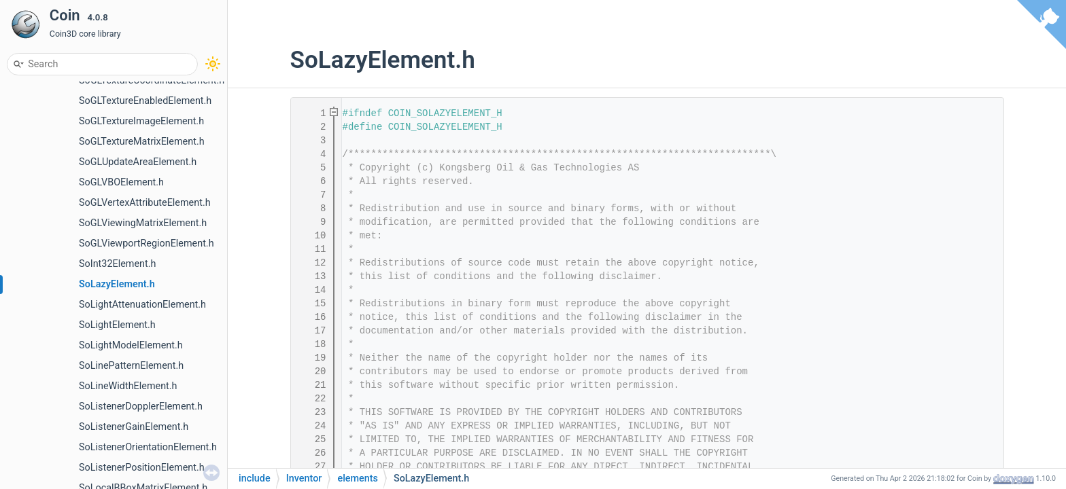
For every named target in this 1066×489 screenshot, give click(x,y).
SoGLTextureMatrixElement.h (142, 141)
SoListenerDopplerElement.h (141, 406)
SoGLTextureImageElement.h (141, 121)
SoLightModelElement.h (131, 345)
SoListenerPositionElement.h (142, 467)
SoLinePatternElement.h (131, 366)
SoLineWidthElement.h (128, 386)
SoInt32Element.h (117, 264)
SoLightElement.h (117, 325)
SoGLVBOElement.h (121, 182)
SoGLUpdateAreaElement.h (137, 162)
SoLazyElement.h (117, 284)
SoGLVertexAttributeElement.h (145, 203)
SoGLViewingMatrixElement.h (143, 223)
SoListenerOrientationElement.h (148, 447)
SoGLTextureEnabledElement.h (145, 101)
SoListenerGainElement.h (133, 427)
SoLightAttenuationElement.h (142, 304)
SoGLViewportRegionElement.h (146, 243)
